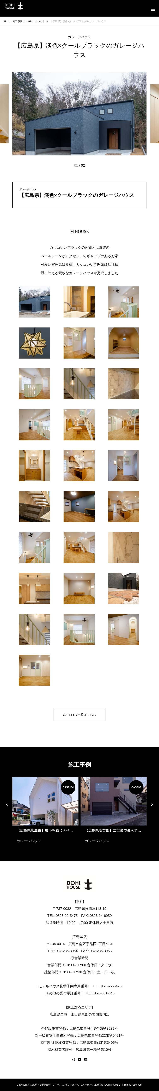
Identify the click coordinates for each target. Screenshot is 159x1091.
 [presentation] (153, 804)
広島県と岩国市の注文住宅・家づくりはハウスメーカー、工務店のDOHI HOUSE (75, 1084)
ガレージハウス (79, 37)
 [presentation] (6, 804)
